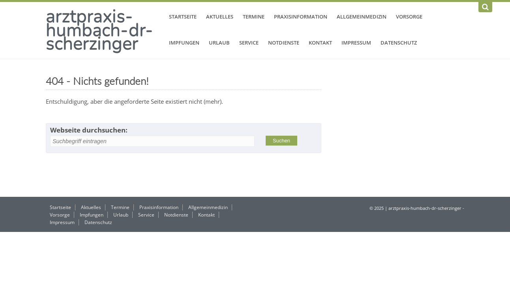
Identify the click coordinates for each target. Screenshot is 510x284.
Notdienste (283, 42)
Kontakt (320, 42)
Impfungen (184, 42)
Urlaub (219, 42)
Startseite (183, 16)
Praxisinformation (300, 16)
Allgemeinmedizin (361, 16)
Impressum (356, 42)
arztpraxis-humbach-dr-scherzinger (99, 30)
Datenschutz (399, 42)
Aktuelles (219, 16)
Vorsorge (409, 16)
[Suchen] (485, 7)
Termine (253, 16)
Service (249, 42)
